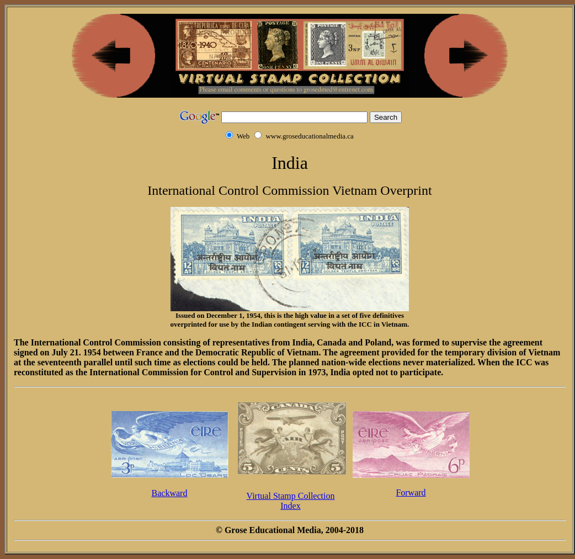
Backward (170, 493)
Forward (410, 492)
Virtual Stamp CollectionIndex (291, 500)
